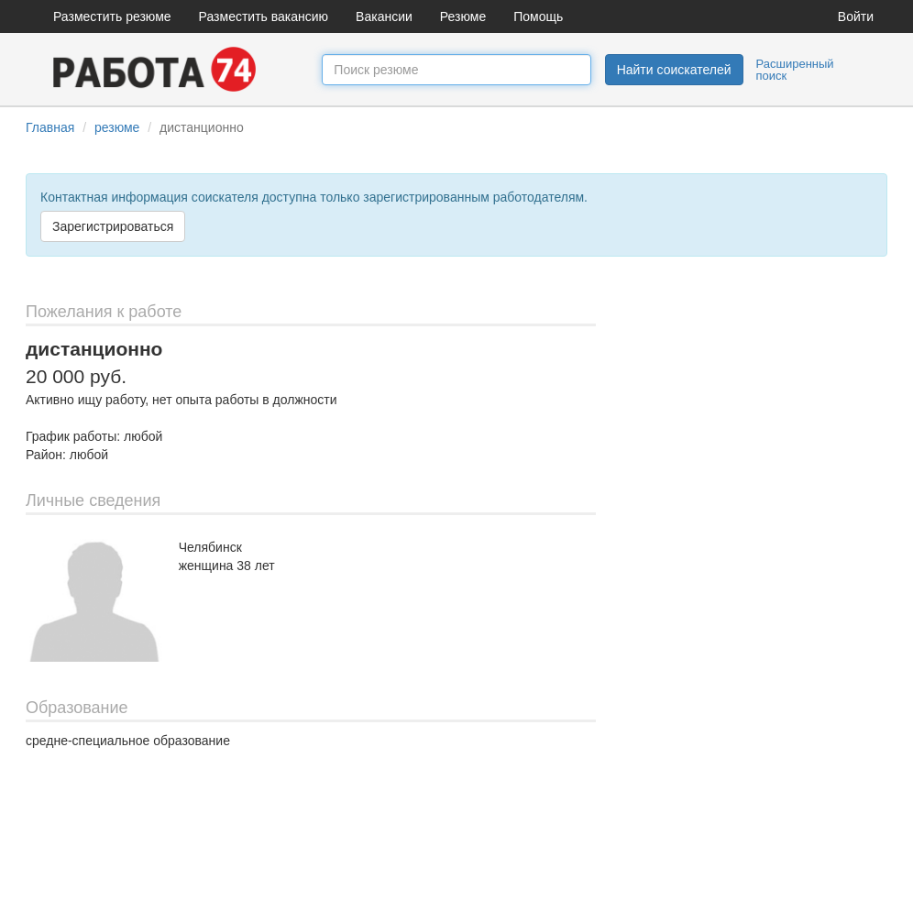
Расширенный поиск (795, 69)
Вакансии (384, 16)
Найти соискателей (674, 69)
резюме (116, 127)
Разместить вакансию (264, 16)
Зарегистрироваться (112, 226)
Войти (856, 16)
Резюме (463, 16)
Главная (50, 127)
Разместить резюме (112, 16)
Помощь (538, 16)
